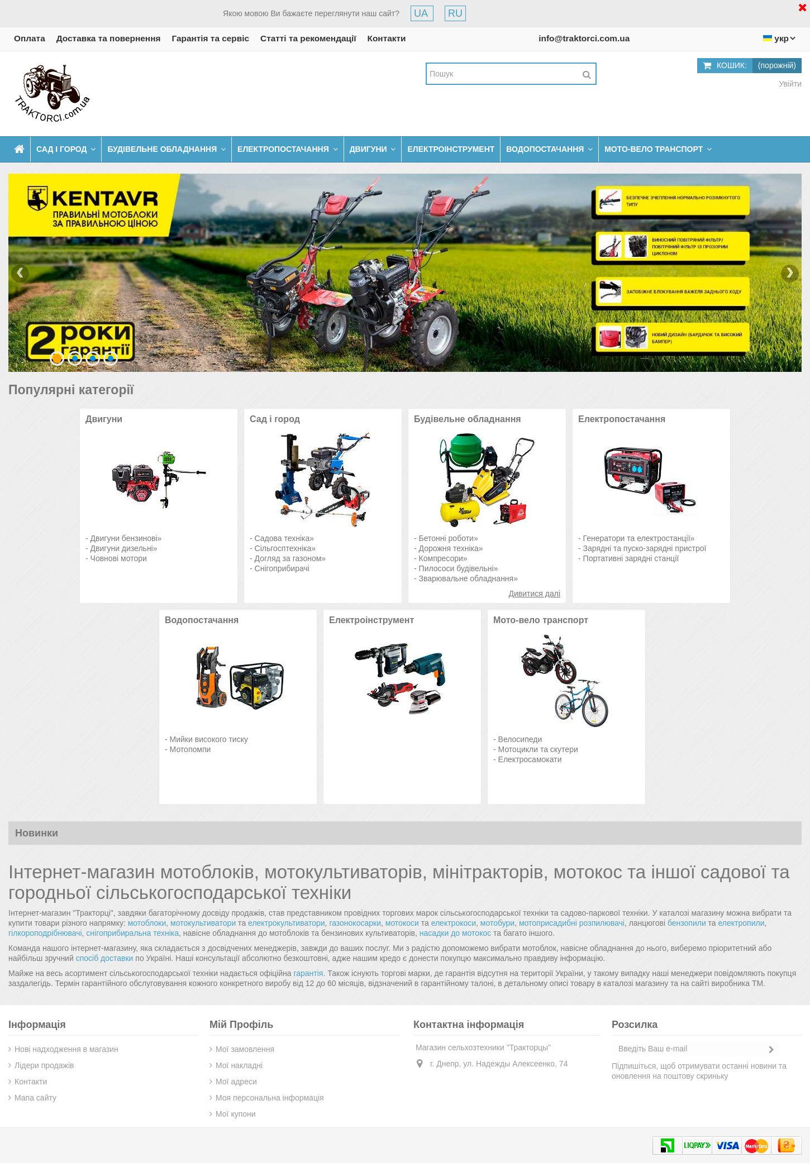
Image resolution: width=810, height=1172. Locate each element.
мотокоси (402, 923)
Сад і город (275, 419)
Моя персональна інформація (270, 1097)
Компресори (441, 558)
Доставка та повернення (108, 38)
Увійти (789, 83)
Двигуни (103, 419)
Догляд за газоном (288, 558)
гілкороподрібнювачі (45, 933)
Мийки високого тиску (209, 739)
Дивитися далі (535, 593)
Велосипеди (520, 739)
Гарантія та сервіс (210, 38)
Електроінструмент (371, 620)
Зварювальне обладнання (466, 578)
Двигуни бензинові (124, 538)
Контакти (387, 38)
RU (455, 13)
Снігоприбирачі (282, 568)
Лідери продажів (44, 1065)
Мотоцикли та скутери (538, 749)
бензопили (687, 923)
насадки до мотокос (455, 933)
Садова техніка (282, 538)
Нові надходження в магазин (66, 1049)
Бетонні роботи (446, 538)
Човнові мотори (118, 558)
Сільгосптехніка (283, 548)
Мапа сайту (35, 1097)
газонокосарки (355, 923)
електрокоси (453, 923)
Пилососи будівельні (456, 568)
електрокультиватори (286, 923)
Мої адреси (236, 1081)
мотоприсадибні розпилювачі (572, 923)
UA (422, 13)
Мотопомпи (190, 749)
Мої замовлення (245, 1049)
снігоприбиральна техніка (132, 933)
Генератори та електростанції (636, 538)
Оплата (29, 38)
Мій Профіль (241, 1024)
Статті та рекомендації (308, 38)
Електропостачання (621, 419)
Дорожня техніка (449, 548)
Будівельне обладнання (467, 419)
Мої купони (236, 1113)
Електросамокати (530, 759)
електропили (741, 923)
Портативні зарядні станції (631, 558)
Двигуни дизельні (121, 548)
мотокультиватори (203, 923)
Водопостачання (202, 620)
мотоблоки (147, 923)
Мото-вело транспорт (540, 620)
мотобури (497, 923)
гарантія (308, 973)
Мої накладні (239, 1065)
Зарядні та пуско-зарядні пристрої (645, 548)
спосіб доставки (105, 958)
